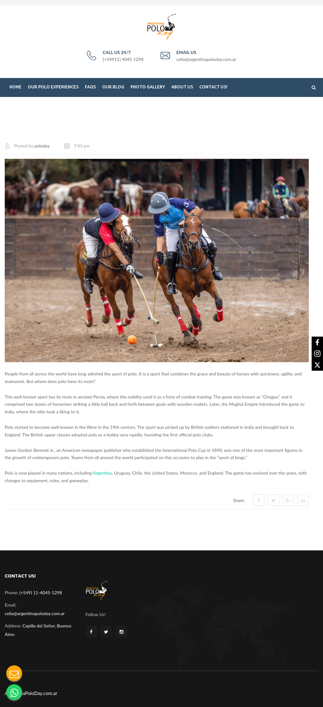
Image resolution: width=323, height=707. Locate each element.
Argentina (102, 473)
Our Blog (113, 87)
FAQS (90, 87)
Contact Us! (213, 87)
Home (15, 87)
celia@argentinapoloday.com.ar (35, 613)
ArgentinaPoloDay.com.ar (31, 693)
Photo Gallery (148, 87)
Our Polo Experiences (53, 87)
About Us (182, 87)
